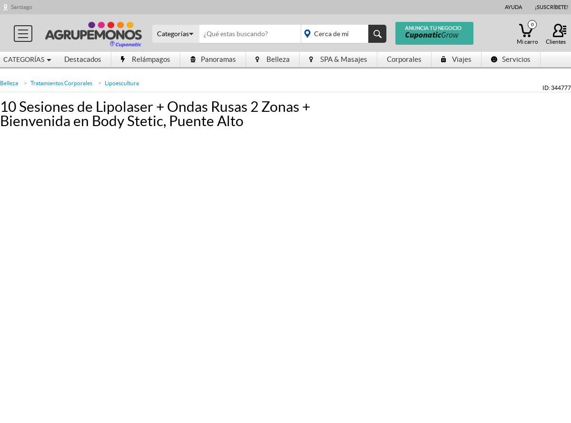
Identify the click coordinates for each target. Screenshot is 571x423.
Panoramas (213, 59)
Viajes (456, 59)
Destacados (82, 59)
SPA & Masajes (338, 59)
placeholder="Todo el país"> (342, 34)
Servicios (511, 59)
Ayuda (513, 7)
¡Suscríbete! (552, 7)
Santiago (21, 7)
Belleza (273, 59)
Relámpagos (145, 59)
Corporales (404, 59)
